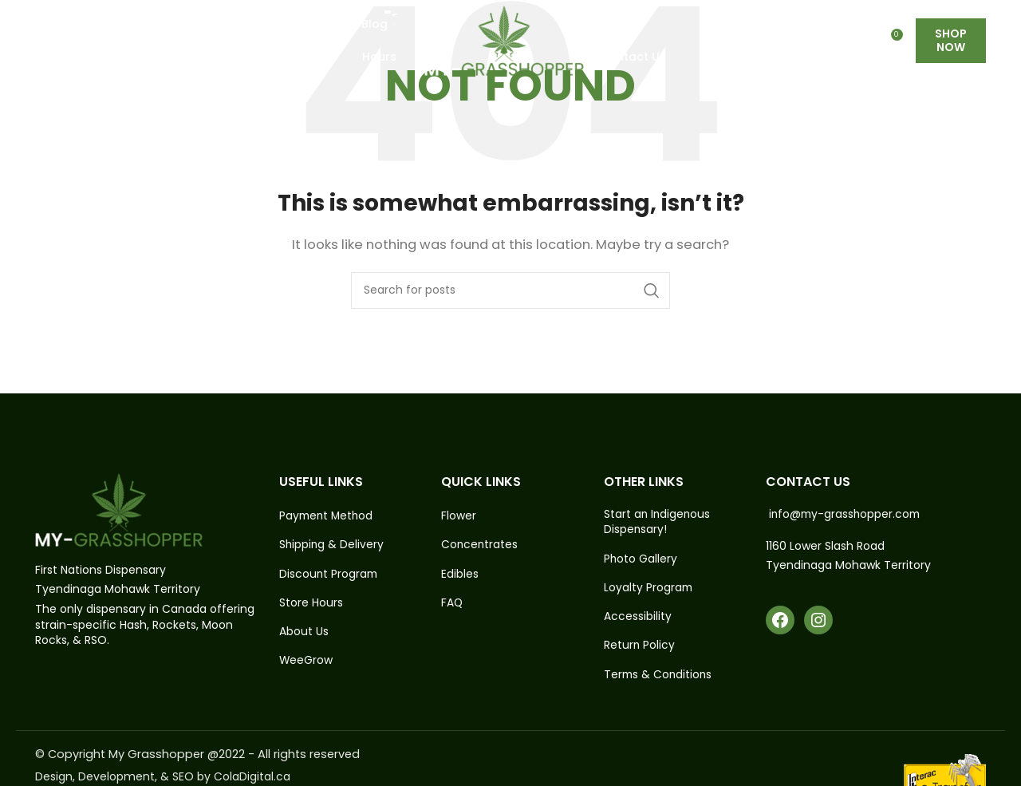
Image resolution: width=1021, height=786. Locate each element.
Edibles (460, 574)
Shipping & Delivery (332, 545)
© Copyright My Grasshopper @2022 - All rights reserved (200, 755)
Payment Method (327, 515)
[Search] (510, 290)
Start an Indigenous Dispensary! (658, 522)
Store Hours (311, 603)
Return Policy (640, 646)
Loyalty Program (649, 588)
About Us (304, 632)
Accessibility (638, 617)
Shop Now (951, 47)
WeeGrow (306, 661)
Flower (458, 515)
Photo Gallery (641, 559)
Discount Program (329, 574)
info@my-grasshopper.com (846, 514)
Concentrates (480, 545)
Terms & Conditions (659, 676)
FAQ (452, 603)
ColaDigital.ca (252, 777)
